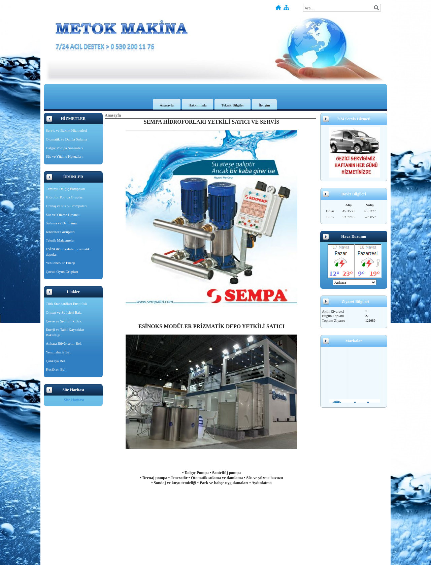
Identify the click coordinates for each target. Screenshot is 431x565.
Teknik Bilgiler (232, 105)
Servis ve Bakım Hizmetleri (66, 130)
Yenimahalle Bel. (58, 352)
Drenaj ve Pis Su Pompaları (66, 206)
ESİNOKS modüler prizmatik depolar (68, 251)
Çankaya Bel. (56, 361)
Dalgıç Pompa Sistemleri (64, 148)
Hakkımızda (198, 105)
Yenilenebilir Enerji (60, 263)
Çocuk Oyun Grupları (62, 272)
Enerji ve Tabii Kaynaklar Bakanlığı (65, 332)
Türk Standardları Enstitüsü (66, 304)
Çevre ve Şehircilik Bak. (64, 321)
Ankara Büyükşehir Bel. (64, 343)
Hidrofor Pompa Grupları (65, 197)
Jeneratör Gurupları (60, 232)
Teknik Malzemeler (60, 240)
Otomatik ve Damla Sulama (66, 139)
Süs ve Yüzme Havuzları (64, 156)
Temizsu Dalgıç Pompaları (65, 189)
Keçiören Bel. (56, 369)
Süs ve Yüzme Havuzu (62, 215)
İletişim (264, 105)
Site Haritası (74, 400)
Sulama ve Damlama (61, 223)
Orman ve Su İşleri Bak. (64, 312)
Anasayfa (167, 105)
